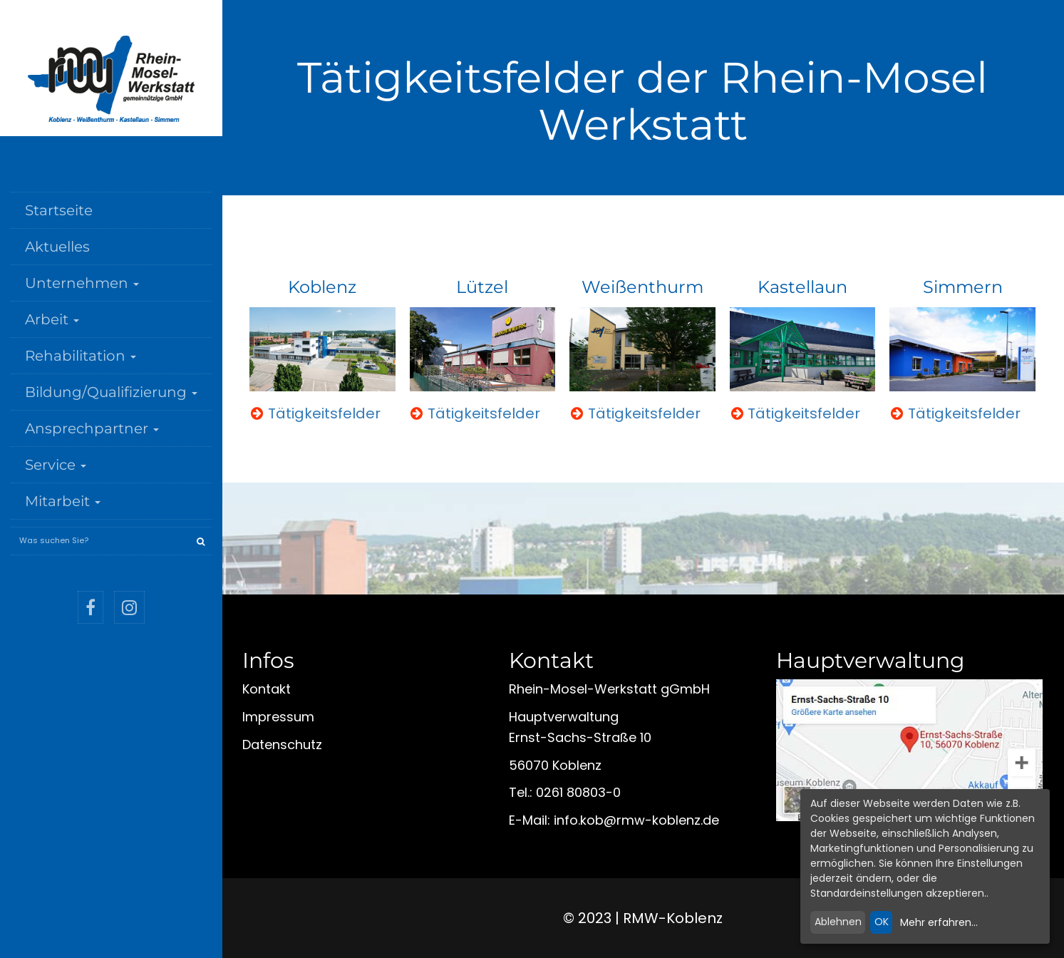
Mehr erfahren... (939, 922)
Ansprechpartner (92, 428)
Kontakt (266, 689)
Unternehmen (82, 283)
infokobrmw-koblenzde (636, 820)
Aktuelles (57, 247)
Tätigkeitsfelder (324, 413)
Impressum (278, 717)
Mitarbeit (62, 501)
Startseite (59, 210)
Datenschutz (282, 744)
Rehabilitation (80, 356)
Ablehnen (838, 922)
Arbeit (52, 319)
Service (55, 465)
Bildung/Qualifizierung (111, 392)
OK (881, 922)
